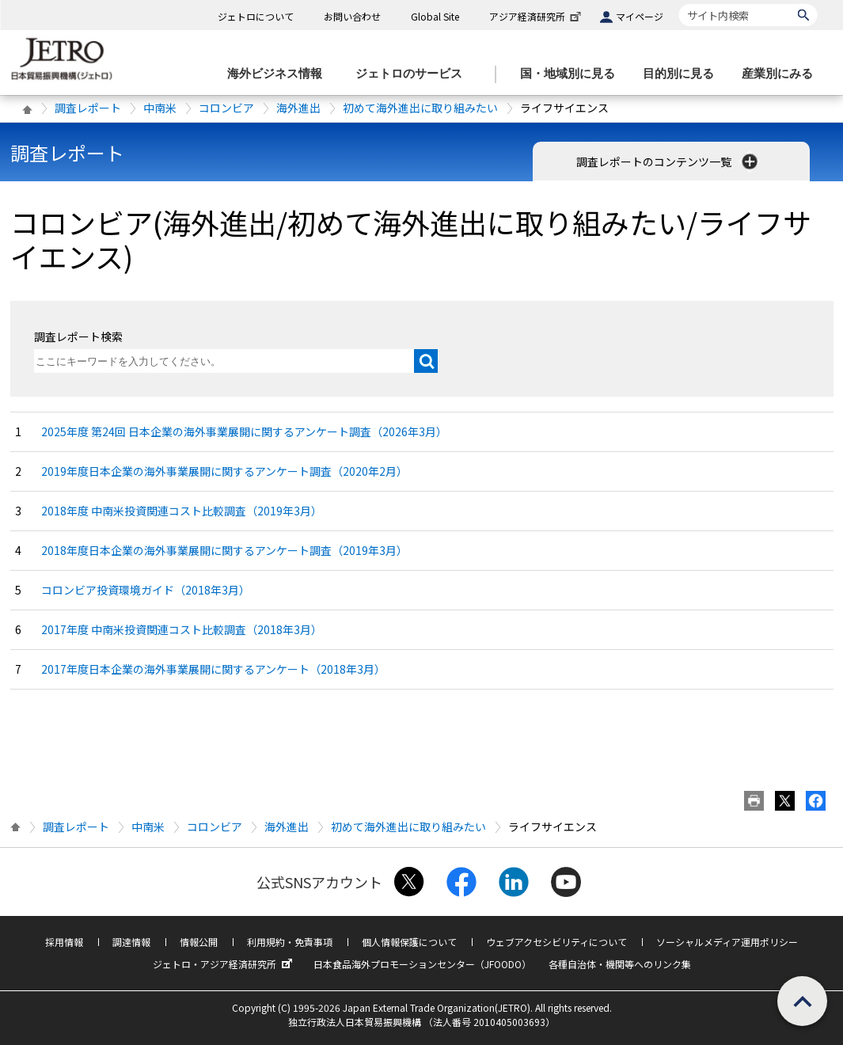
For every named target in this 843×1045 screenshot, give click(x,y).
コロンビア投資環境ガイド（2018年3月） (145, 590)
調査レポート (88, 108)
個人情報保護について (409, 941)
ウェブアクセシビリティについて (556, 941)
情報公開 (199, 941)
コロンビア (226, 108)
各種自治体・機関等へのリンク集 (620, 964)
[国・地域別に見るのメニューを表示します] (572, 74)
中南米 (160, 108)
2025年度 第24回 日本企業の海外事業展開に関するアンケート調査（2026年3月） (244, 431)
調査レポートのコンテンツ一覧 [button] (668, 161)
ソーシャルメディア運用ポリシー (727, 941)
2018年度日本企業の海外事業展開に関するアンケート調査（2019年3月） (224, 550)
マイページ (639, 16)
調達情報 (131, 941)
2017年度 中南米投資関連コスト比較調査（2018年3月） (181, 629)
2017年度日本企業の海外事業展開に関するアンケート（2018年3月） (213, 669)
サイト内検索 (678, 3)
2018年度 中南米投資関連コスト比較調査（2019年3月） (181, 511)
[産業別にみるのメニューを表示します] (782, 74)
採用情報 (64, 941)
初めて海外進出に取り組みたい (420, 108)
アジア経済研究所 (536, 16)
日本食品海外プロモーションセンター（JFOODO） (422, 964)
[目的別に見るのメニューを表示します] (683, 74)
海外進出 (298, 108)
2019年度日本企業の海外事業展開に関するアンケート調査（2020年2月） (224, 471)
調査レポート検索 (78, 336)
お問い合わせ (352, 16)
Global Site (435, 16)
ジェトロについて (256, 16)
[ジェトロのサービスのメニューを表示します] (413, 74)
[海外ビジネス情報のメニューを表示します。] (279, 74)
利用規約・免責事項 (289, 941)
